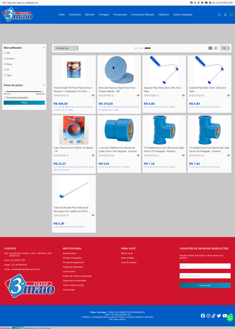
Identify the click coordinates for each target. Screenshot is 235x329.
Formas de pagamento (73, 262)
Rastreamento (69, 253)
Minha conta (127, 253)
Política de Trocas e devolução (77, 276)
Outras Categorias (182, 14)
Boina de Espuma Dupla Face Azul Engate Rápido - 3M (117, 90)
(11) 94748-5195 (223, 2)
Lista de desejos (129, 262)
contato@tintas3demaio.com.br (25, 269)
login (19, 2)
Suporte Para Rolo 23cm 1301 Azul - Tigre (208, 90)
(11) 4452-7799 (18, 260)
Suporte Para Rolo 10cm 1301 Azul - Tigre (163, 90)
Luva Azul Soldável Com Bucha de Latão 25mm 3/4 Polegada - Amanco (118, 150)
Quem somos (69, 271)
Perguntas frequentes (73, 267)
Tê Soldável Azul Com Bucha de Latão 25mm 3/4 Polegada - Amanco (209, 150)
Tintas (61, 14)
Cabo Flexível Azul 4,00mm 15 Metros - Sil (73, 150)
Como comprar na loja (73, 285)
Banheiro (90, 14)
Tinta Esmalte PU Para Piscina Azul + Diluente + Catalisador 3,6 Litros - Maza (73, 90)
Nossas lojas (69, 290)
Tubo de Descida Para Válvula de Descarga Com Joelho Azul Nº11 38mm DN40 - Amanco (71, 209)
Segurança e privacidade (74, 280)
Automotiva (75, 14)
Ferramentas (120, 14)
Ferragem (104, 14)
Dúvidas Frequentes (72, 258)
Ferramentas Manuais (142, 14)
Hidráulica (164, 14)
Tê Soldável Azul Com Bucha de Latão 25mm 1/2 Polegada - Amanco (164, 150)
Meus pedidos (128, 258)
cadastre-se (32, 2)
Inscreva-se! (205, 285)
